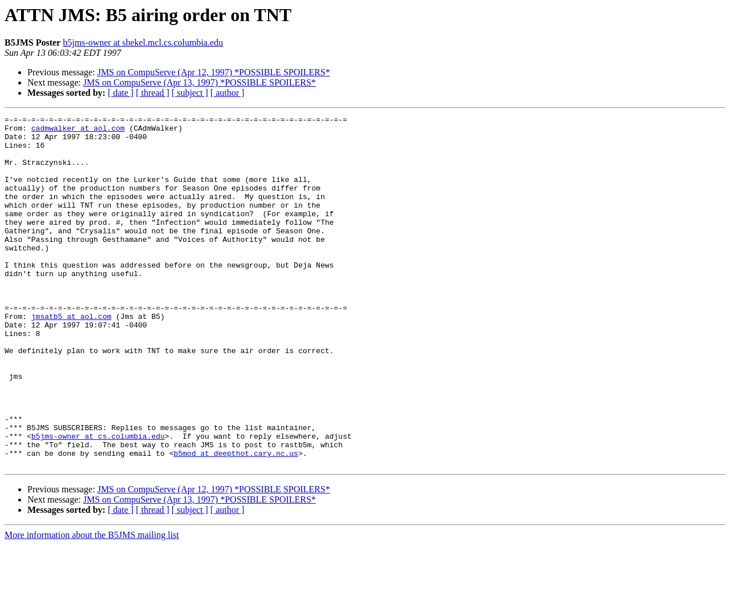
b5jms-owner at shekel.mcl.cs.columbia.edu (143, 42)
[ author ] (227, 93)
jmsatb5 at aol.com (71, 357)
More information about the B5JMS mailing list (92, 605)
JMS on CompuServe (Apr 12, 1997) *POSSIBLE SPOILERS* (214, 72)
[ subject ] (190, 93)
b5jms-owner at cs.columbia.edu (98, 501)
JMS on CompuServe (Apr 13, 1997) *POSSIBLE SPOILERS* (199, 82)
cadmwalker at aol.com (78, 131)
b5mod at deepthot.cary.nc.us (235, 521)
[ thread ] (152, 93)
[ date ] (120, 93)
